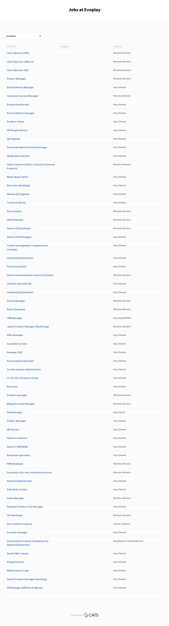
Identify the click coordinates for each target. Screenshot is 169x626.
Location (23, 36)
